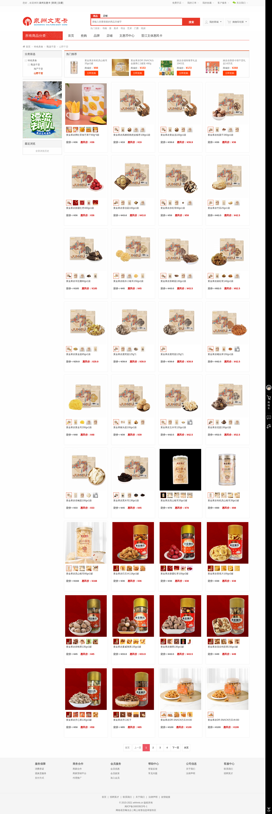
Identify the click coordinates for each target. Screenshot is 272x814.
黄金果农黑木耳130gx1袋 (126, 500)
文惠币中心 (126, 35)
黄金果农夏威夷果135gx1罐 (127, 646)
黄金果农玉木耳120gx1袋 (173, 427)
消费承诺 (39, 769)
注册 (60, 3)
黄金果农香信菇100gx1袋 (126, 208)
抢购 (84, 35)
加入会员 (115, 778)
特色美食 (38, 46)
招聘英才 (228, 773)
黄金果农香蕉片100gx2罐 (220, 573)
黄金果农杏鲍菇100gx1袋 (79, 500)
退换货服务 (40, 773)
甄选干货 (51, 46)
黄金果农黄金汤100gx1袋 (173, 135)
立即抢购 (91, 73)
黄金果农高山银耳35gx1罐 (174, 500)
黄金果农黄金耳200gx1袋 (79, 427)
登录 (54, 3)
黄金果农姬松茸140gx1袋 (220, 281)
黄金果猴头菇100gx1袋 (125, 427)
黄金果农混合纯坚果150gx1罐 (223, 646)
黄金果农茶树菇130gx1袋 (173, 281)
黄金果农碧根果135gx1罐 (79, 646)
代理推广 (77, 778)
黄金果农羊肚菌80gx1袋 (78, 281)
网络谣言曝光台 (124, 810)
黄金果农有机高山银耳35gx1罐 (223, 500)
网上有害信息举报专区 (145, 810)
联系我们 (228, 769)
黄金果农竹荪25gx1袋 (219, 208)
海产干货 (38, 68)
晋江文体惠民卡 (151, 35)
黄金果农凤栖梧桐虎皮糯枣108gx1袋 (131, 135)
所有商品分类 (35, 36)
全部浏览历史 (42, 151)
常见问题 (152, 773)
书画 (104, 28)
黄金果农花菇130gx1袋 (219, 427)
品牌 (97, 35)
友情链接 (165, 797)
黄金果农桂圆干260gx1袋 (220, 135)
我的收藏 (207, 3)
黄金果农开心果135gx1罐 (79, 720)
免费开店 (176, 3)
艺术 (129, 28)
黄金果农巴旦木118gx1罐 (126, 573)
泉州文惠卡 (44, 3)
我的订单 (191, 3)
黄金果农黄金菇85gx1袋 (78, 354)
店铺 (110, 35)
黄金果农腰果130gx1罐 (172, 646)
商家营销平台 (79, 773)
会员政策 (115, 773)
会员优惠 (115, 769)
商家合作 (77, 769)
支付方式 (39, 778)
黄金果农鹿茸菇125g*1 (124, 354)
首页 (71, 35)
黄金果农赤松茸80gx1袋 (173, 208)
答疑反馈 (152, 769)
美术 (116, 28)
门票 (136, 28)
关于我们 (190, 769)
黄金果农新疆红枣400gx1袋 (80, 208)
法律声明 (190, 773)
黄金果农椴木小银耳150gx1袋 (128, 281)
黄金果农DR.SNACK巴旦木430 (176, 720)
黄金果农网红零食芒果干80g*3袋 (82, 135)
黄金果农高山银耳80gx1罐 (79, 573)
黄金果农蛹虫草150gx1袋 (220, 354)
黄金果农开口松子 (122, 720)
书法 (123, 28)
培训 (143, 28)
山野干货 (38, 73)
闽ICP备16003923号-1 (136, 806)
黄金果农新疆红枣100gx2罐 (174, 573)
